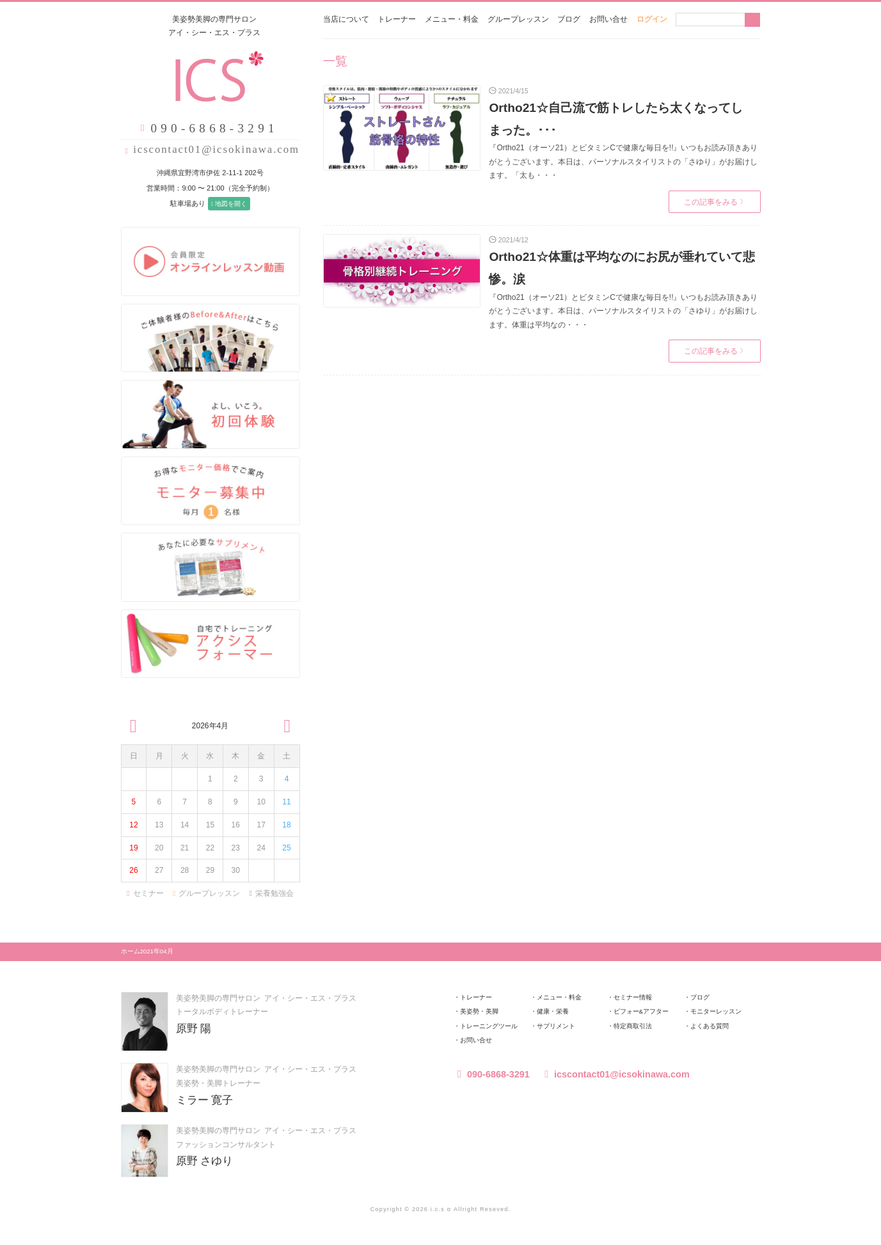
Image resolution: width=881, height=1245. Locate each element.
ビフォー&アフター (641, 1011)
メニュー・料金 (452, 19)
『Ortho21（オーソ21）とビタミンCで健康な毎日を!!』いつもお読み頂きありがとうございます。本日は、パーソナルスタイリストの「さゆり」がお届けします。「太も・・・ (623, 161)
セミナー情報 (633, 997)
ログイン (652, 19)
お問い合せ (608, 19)
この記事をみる (713, 202)
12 (134, 828)
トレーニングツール (489, 1026)
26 (134, 874)
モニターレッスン (716, 1011)
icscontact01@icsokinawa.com (216, 149)
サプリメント (556, 1026)
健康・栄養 (553, 1011)
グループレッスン (518, 19)
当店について (346, 19)
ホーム (130, 951)
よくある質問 (709, 1026)
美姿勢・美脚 (479, 1011)
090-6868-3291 (492, 1074)
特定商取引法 (633, 1026)
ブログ (568, 19)
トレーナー (396, 19)
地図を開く (229, 203)
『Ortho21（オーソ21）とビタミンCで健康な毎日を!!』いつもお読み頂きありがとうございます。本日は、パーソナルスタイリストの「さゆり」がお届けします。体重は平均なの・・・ (623, 311)
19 (134, 851)
